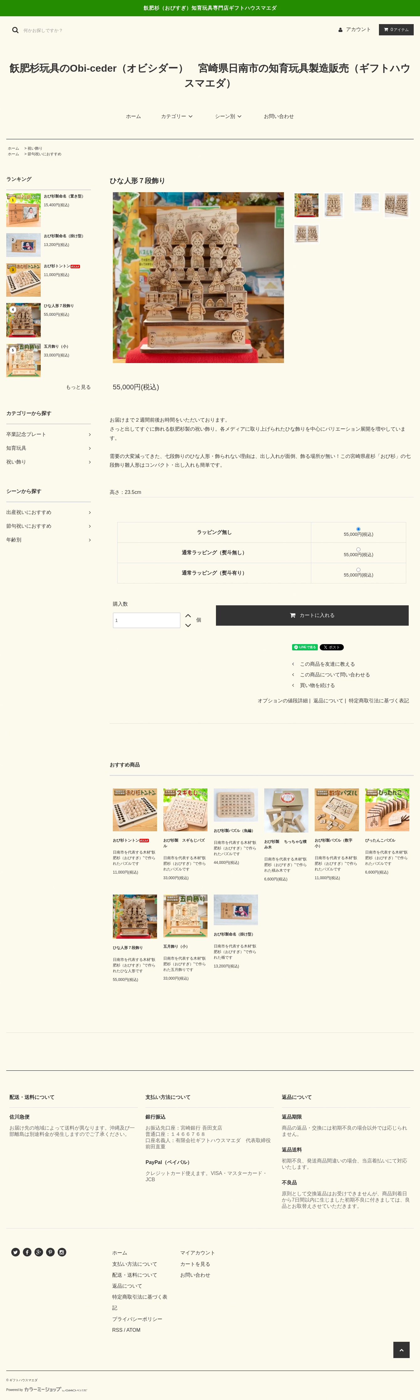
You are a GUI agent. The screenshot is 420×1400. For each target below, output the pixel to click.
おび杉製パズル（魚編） (234, 830)
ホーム (133, 116)
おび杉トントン (62, 266)
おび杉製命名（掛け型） (64, 236)
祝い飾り (35, 148)
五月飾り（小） (57, 346)
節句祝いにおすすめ (44, 154)
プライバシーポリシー (137, 1319)
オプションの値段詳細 (283, 700)
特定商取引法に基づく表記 (379, 700)
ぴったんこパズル (380, 840)
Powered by (46, 1390)
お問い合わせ (279, 116)
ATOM (133, 1330)
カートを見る (195, 1264)
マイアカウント (197, 1252)
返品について (328, 700)
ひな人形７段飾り (59, 306)
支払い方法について (134, 1264)
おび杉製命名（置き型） (64, 196)
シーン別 (229, 116)
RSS (117, 1330)
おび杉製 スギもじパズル (184, 843)
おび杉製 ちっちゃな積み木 (285, 844)
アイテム (395, 29)
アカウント (358, 29)
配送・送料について (134, 1275)
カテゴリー (178, 116)
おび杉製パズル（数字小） (333, 843)
